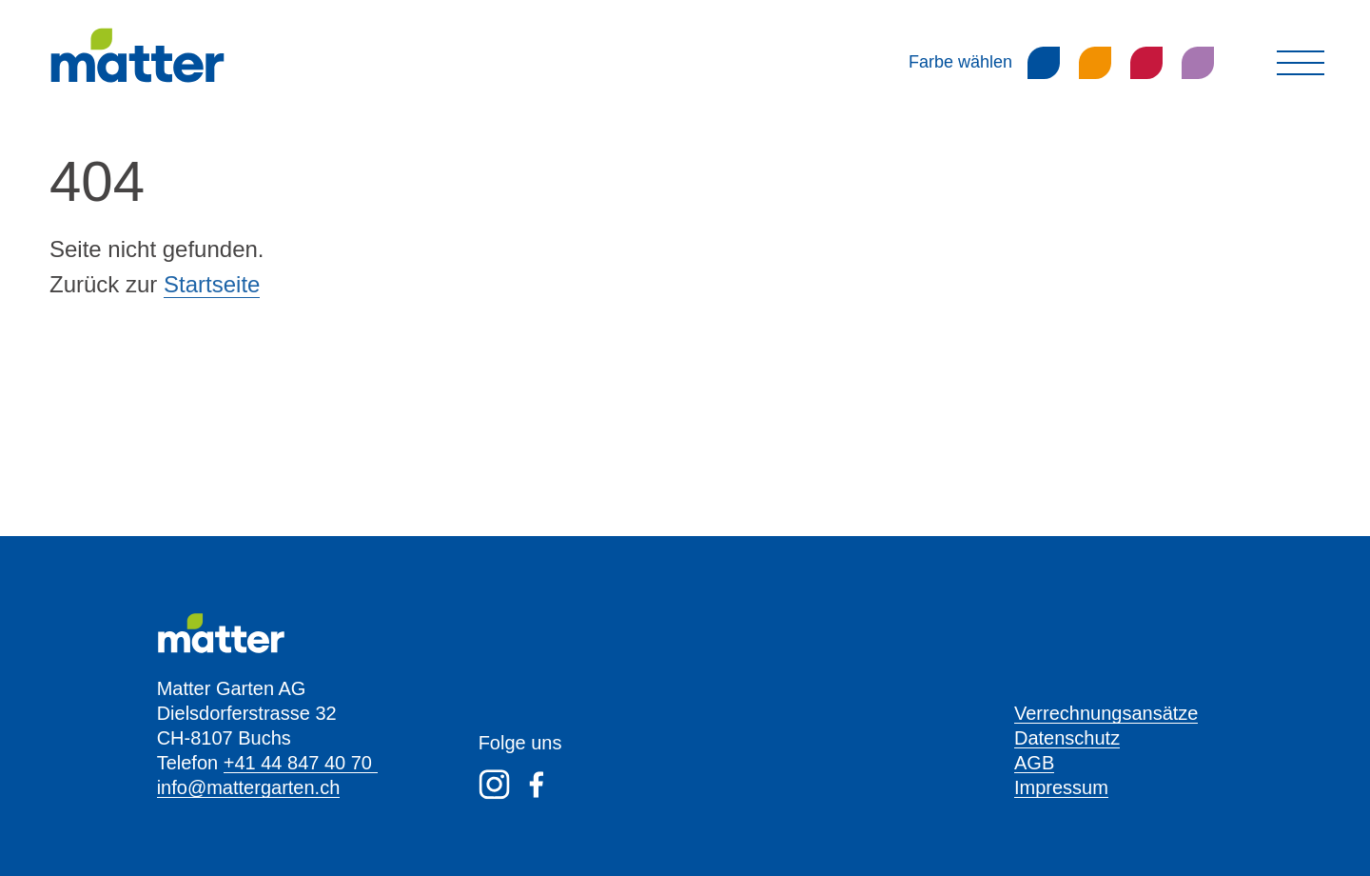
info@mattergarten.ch (249, 787)
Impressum (1061, 787)
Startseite (212, 284)
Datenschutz (1067, 737)
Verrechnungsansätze (1106, 713)
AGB (1034, 762)
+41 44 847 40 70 (301, 762)
